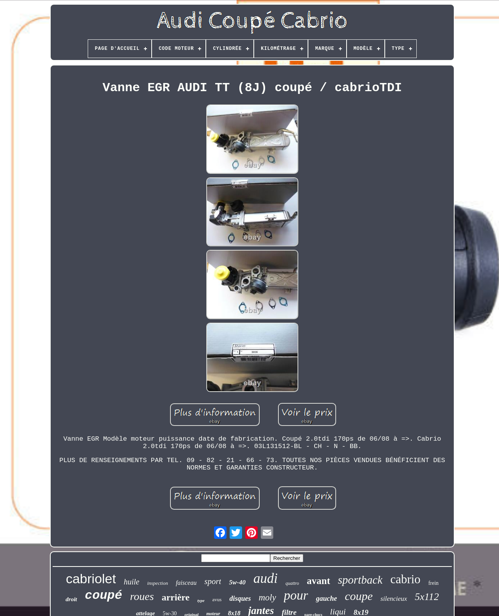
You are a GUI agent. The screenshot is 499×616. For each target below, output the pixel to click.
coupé (103, 595)
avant (318, 580)
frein (433, 583)
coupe (359, 596)
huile (131, 581)
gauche (326, 598)
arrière (176, 597)
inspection (157, 583)
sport (212, 581)
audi (265, 578)
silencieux (393, 598)
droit (71, 599)
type (200, 600)
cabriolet (91, 578)
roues (142, 596)
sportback (360, 580)
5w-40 (237, 582)
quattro (292, 583)
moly (267, 597)
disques (240, 598)
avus (217, 599)
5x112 (427, 596)
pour (296, 595)
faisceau (186, 582)
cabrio (405, 579)
